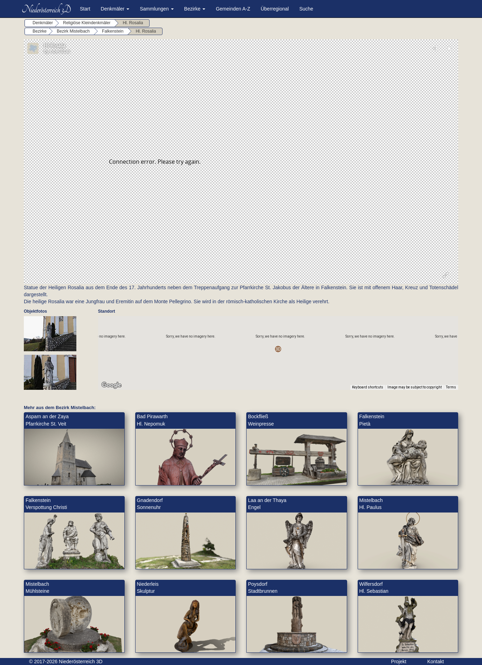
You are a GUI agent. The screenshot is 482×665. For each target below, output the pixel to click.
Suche (306, 9)
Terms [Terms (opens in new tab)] (451, 387)
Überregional (275, 9)
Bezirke (195, 9)
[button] (278, 349)
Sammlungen (156, 9)
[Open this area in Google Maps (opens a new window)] (111, 385)
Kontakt (435, 661)
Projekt (398, 661)
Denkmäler (115, 9)
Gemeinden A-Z (233, 9)
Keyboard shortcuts (367, 387)
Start (85, 9)
